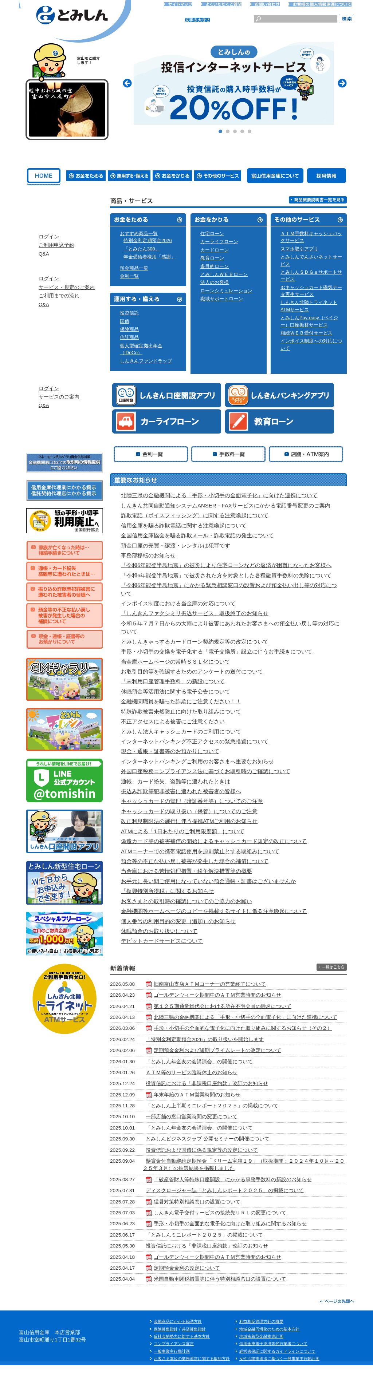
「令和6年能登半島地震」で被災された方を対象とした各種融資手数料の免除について (229, 575)
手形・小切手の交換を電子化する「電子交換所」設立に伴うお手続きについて (219, 651)
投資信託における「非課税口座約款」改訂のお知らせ (224, 1098)
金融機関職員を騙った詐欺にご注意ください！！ (181, 701)
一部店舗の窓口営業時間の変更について (209, 1131)
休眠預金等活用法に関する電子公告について (175, 691)
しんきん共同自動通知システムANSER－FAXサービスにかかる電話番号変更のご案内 (229, 505)
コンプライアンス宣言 (174, 1358)
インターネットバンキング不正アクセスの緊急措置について (198, 741)
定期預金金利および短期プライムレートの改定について (234, 1065)
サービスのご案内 (59, 432)
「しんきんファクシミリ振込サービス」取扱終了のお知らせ (198, 613)
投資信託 (129, 313)
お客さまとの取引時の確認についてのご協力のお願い (186, 901)
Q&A (44, 268)
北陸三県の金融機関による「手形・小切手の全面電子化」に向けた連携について (222, 495)
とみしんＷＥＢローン (224, 274)
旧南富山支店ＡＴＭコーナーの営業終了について (227, 984)
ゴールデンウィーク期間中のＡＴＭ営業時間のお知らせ (234, 995)
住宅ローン (212, 233)
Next (342, 83)
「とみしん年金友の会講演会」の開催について (216, 1076)
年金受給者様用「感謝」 (149, 257)
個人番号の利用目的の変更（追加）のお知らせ (181, 921)
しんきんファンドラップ (146, 361)
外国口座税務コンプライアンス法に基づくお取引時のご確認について (209, 771)
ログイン (49, 251)
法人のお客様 (214, 282)
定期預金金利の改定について (204, 1283)
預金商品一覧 (134, 268)
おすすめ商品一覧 (139, 233)
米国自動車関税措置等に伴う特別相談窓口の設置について (237, 1294)
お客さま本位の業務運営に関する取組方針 (192, 1373)
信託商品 (129, 337)
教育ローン (212, 258)
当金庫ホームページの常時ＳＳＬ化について (178, 662)
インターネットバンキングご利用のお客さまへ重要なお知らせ (200, 761)
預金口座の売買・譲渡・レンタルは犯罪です (175, 545)
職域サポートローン (221, 298)
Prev (127, 83)
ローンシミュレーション (226, 290)
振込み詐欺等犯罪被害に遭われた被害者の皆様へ (181, 791)
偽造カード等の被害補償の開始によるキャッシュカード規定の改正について (214, 841)
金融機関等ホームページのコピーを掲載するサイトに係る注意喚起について (214, 911)
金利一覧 (129, 276)
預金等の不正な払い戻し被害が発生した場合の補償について (194, 861)
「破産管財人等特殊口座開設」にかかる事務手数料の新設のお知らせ (250, 1194)
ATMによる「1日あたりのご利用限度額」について (182, 831)
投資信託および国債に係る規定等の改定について (219, 1164)
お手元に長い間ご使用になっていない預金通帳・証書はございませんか (208, 881)
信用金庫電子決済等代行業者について (273, 1358)
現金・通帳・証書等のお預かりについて (170, 751)
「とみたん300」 (141, 249)
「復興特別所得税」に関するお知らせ (167, 891)
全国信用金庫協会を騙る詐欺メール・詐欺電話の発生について (197, 535)
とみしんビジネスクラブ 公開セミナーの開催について (225, 1153)
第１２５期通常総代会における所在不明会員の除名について (240, 1006)
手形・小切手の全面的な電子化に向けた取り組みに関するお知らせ (247, 1238)
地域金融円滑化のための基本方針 (269, 1343)
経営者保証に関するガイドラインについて (277, 1366)
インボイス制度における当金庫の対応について (181, 603)
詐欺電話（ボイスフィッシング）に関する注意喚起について (198, 515)
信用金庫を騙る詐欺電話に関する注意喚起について (187, 525)
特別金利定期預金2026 (147, 240)
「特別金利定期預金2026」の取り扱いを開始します (222, 1054)
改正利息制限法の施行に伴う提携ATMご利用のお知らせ (189, 821)
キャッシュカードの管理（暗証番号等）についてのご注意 (192, 801)
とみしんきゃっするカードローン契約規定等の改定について (198, 641)
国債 (124, 321)
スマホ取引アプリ (299, 249)
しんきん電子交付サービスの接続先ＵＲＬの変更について (237, 1227)
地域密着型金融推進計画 (261, 1351)
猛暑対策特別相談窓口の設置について (214, 1216)
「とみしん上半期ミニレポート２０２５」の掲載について (229, 1120)
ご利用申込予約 (56, 259)
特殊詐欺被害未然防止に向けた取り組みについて (181, 711)
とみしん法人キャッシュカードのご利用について (181, 731)
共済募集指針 (194, 1343)
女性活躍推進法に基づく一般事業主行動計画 (279, 1373)
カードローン (214, 250)
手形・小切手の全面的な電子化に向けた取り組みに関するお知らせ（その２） (241, 1039)
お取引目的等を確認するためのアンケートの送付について (195, 671)
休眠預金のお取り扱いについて (162, 931)
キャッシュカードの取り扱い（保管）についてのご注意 (189, 811)
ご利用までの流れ (59, 317)
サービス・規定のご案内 (67, 309)
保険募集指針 (166, 1343)
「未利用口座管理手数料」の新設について (173, 681)
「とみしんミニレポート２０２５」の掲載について (221, 1250)
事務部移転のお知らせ (151, 555)
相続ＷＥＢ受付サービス (306, 333)
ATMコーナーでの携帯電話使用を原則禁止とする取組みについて (200, 851)
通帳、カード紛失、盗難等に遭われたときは (175, 781)
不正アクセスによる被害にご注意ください (173, 721)
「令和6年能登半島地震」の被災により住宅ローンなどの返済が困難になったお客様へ (229, 565)
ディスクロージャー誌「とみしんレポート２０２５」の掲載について (242, 1205)
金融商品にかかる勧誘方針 (178, 1336)
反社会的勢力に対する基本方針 (182, 1351)
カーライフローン (219, 241)
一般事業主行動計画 (172, 1366)
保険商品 (129, 329)
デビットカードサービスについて (162, 941)
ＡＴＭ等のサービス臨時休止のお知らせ (209, 1087)
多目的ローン (214, 266)
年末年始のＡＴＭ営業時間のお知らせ (214, 1109)
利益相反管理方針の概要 (261, 1336)
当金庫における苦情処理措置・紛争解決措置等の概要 (186, 871)
